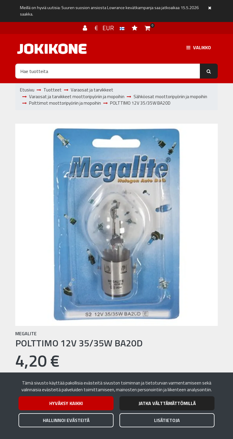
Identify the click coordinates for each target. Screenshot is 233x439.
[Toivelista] (135, 28)
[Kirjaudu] (86, 28)
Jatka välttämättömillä (167, 403)
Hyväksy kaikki (66, 403)
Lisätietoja (167, 420)
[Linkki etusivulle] (52, 49)
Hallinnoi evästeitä (66, 420)
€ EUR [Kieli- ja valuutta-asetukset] (110, 28)
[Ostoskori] (147, 28)
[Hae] (107, 71)
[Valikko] (199, 47)
